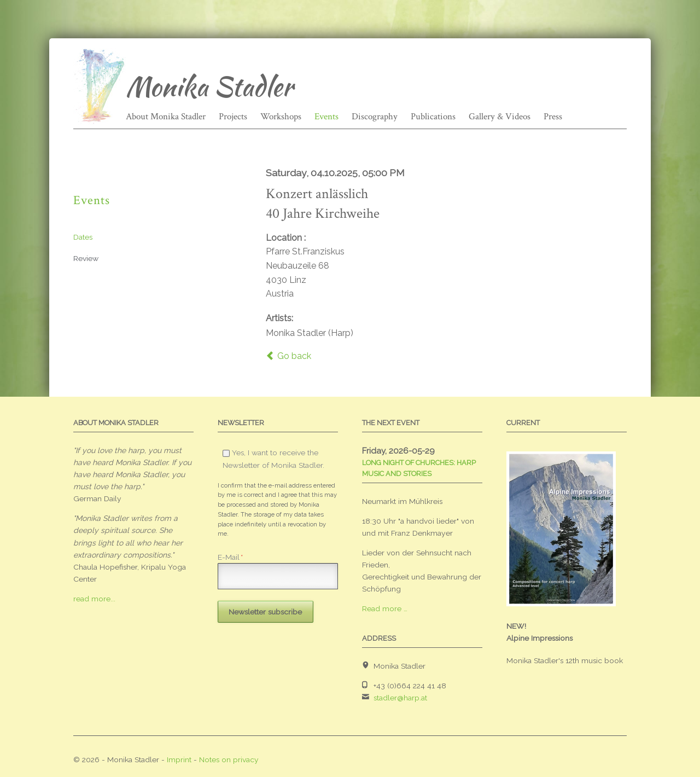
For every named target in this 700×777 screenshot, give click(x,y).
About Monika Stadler (166, 117)
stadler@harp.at (400, 697)
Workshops (280, 117)
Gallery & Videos (499, 117)
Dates (82, 237)
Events (326, 117)
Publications (433, 117)
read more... (94, 598)
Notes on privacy (229, 759)
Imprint (179, 759)
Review (85, 258)
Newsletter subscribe (265, 611)
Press (553, 117)
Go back (294, 356)
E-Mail (230, 557)
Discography (375, 117)
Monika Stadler (209, 86)
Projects (233, 117)
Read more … (384, 608)
